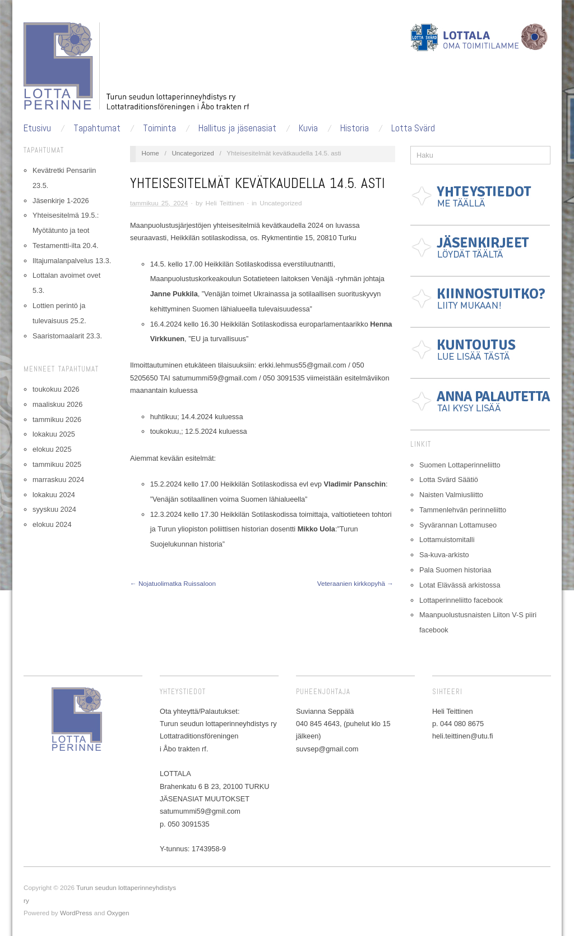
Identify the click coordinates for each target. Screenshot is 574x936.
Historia (354, 128)
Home (150, 153)
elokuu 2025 (52, 449)
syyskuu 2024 (54, 509)
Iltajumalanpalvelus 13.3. (72, 260)
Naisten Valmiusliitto (451, 494)
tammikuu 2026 (57, 419)
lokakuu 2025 (54, 434)
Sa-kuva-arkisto (444, 554)
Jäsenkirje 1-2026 (61, 200)
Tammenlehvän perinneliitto (462, 510)
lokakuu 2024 (54, 494)
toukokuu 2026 (56, 389)
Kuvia (308, 128)
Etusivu (37, 128)
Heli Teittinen (225, 203)
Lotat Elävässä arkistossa (460, 585)
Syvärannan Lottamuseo (458, 525)
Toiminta (159, 128)
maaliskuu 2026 (57, 404)
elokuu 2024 (52, 524)
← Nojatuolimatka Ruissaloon (173, 583)
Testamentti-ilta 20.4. (66, 245)
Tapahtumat (97, 128)
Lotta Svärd (413, 128)
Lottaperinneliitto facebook (461, 600)
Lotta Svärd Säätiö (448, 479)
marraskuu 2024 (58, 479)
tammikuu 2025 (57, 464)
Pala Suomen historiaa (455, 570)
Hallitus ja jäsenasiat (237, 128)
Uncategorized (193, 153)
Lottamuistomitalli (447, 539)
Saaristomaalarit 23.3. (67, 336)
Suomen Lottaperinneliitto (460, 465)
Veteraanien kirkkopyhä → (355, 583)
